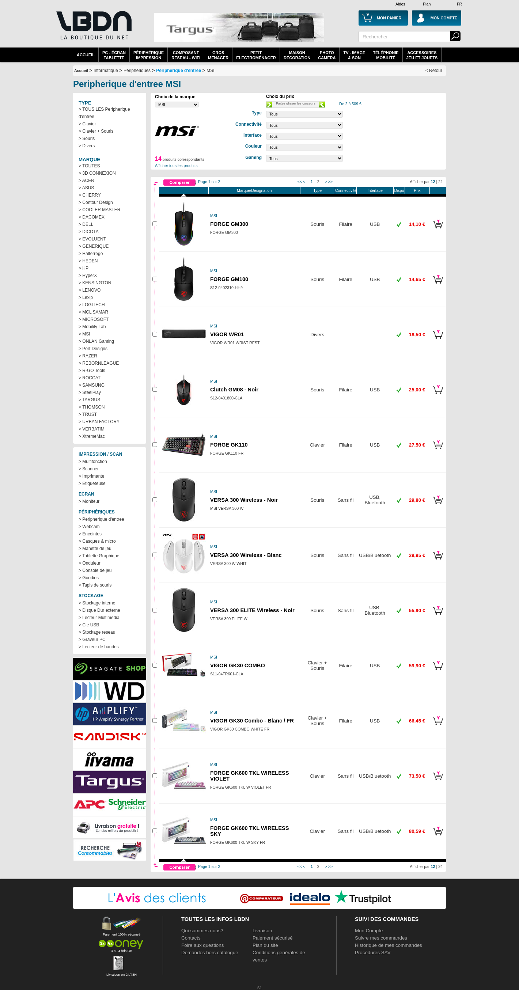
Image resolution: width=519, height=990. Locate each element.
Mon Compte (369, 930)
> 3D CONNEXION (97, 173)
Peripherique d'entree (178, 70)
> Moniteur (89, 501)
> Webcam (89, 526)
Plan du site (265, 945)
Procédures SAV (373, 952)
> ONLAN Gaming (96, 341)
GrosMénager (218, 55)
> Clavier (87, 123)
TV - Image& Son (354, 55)
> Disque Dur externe (99, 610)
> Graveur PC (92, 639)
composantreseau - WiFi (185, 55)
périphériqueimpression (148, 55)
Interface (375, 190)
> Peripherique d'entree (101, 519)
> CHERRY (90, 195)
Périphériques (137, 70)
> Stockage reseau (97, 632)
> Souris (87, 138)
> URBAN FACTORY (99, 421)
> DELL (86, 224)
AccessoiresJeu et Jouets (422, 55)
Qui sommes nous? (202, 930)
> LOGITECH (92, 304)
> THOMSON (92, 407)
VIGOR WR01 (227, 334)
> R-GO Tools (92, 370)
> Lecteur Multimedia (99, 617)
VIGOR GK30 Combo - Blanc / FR (252, 721)
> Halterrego (91, 253)
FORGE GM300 (229, 224)
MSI (210, 70)
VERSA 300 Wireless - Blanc (246, 555)
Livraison (262, 930)
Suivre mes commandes (381, 938)
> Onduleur (90, 563)
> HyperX (88, 275)
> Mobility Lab (92, 326)
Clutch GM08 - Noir (234, 389)
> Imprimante (91, 476)
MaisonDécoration (297, 55)
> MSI (84, 334)
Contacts (191, 938)
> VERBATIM (92, 429)
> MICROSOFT (94, 319)
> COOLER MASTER (99, 209)
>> (330, 181)
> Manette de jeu (95, 548)
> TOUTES (89, 165)
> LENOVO (90, 290)
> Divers (87, 145)
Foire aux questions (202, 945)
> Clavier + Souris (96, 131)
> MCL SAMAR (93, 312)
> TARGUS (89, 399)
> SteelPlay (90, 392)
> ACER (86, 180)
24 (440, 181)
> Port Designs (93, 348)
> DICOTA (89, 231)
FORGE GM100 (229, 279)
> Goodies (89, 577)
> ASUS (86, 187)
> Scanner (89, 468)
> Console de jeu (95, 570)
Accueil (86, 55)
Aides (400, 4)
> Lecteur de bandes (99, 646)
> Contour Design (96, 202)
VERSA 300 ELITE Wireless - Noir (252, 610)
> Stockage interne (97, 603)
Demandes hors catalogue (209, 952)
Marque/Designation (254, 190)
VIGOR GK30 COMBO (237, 665)
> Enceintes (90, 533)
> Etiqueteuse (92, 483)
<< (300, 181)
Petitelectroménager (256, 55)
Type (317, 190)
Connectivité (346, 190)
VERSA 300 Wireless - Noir (244, 500)
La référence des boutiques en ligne (93, 30)
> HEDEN (88, 260)
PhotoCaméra (327, 55)
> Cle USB (89, 624)
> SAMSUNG (92, 385)
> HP (83, 268)
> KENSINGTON (95, 282)
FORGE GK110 (229, 445)
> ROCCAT (90, 377)
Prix (417, 190)
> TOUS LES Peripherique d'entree (104, 113)
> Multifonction (93, 461)
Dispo (399, 190)
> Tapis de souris (95, 585)
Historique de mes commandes (388, 945)
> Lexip (86, 297)
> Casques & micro (97, 541)
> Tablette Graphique (99, 555)
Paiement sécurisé (273, 938)
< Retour (433, 70)
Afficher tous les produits (176, 165)
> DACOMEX (92, 217)
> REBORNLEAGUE (99, 363)
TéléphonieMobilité (385, 55)
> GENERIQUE (94, 246)
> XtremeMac (92, 436)
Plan (427, 4)
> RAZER (88, 356)
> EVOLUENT (92, 239)
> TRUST (88, 414)
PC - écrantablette (114, 55)
